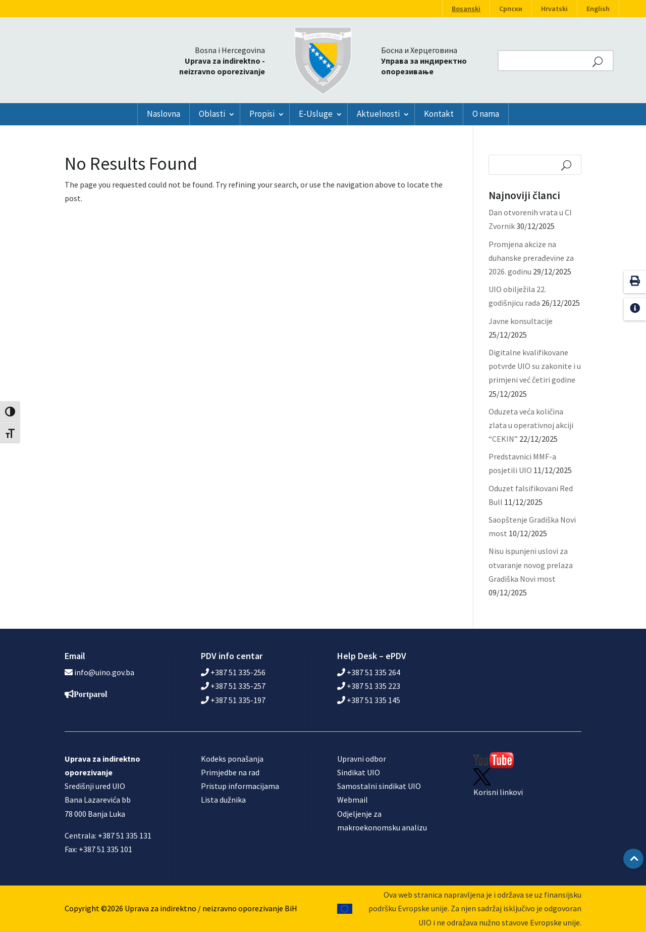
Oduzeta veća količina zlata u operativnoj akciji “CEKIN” (531, 425)
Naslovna (163, 113)
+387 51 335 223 (368, 686)
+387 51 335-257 (233, 686)
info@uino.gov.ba (104, 672)
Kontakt (439, 113)
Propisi (262, 113)
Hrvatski (554, 8)
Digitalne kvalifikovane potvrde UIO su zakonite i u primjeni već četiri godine (535, 366)
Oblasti (212, 113)
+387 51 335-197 (233, 700)
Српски (510, 8)
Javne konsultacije (521, 321)
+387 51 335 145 (368, 700)
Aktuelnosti (378, 113)
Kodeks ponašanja (232, 759)
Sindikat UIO (358, 772)
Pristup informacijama (240, 786)
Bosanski (466, 8)
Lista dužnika (223, 800)
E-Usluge (316, 113)
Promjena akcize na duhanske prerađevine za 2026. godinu (531, 257)
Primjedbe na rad (230, 772)
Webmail (352, 800)
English (598, 8)
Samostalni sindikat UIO (379, 786)
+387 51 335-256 (233, 672)
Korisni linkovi (498, 792)
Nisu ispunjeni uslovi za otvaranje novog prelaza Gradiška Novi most (531, 564)
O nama (485, 113)
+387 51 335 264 (368, 672)
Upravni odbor (361, 759)
